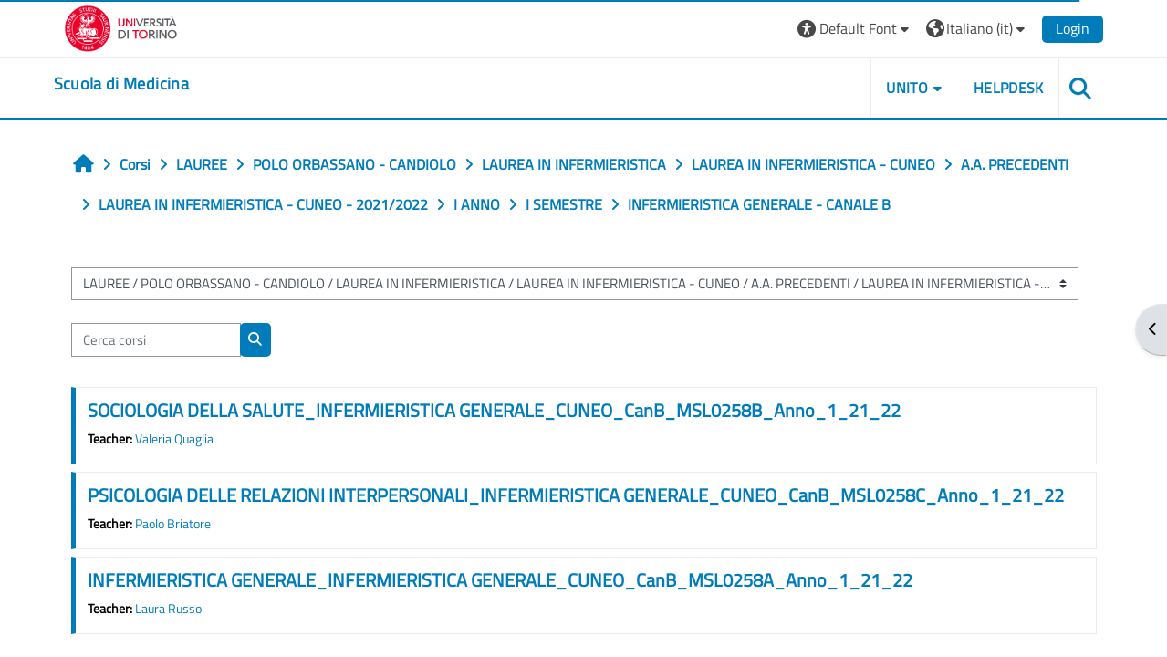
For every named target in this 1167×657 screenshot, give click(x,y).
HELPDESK (1009, 88)
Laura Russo (168, 609)
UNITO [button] (907, 88)
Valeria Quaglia (174, 439)
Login (1072, 28)
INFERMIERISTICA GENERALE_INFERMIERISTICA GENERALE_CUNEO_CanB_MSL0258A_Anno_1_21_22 (500, 580)
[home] (121, 84)
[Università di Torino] (121, 26)
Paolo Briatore (173, 524)
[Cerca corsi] (156, 340)
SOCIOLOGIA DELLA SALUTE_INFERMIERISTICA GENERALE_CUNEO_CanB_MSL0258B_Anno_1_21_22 (494, 410)
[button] (855, 29)
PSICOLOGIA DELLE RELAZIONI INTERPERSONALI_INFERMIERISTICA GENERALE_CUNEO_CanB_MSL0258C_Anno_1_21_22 (576, 495)
